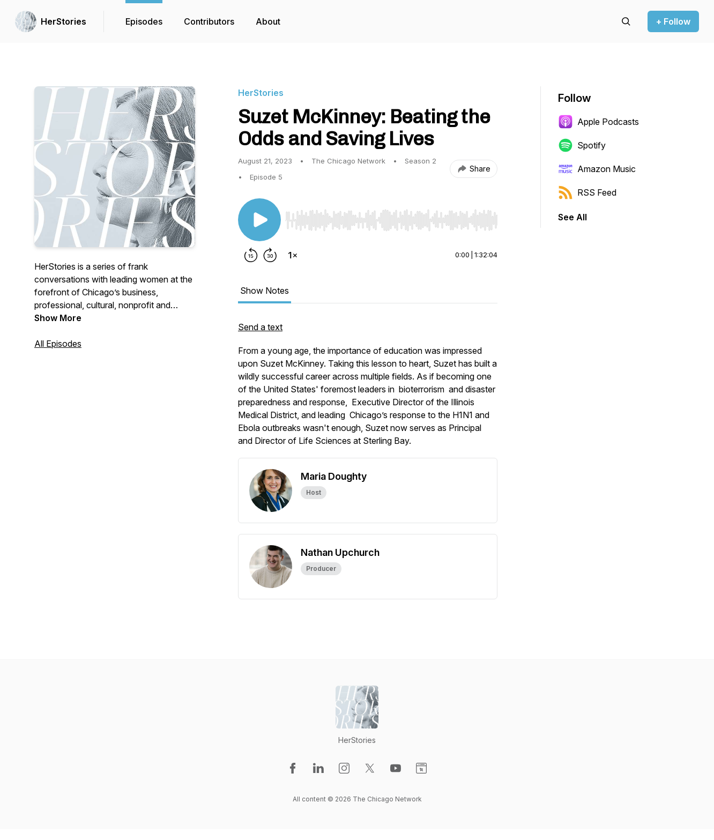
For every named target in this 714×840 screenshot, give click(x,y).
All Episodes (57, 343)
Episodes (143, 21)
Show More (57, 318)
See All (572, 217)
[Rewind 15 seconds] (250, 255)
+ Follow (673, 21)
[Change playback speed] (292, 255)
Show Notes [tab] (264, 290)
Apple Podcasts (598, 121)
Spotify (582, 145)
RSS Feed (587, 192)
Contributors (209, 21)
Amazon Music (597, 168)
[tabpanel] (367, 389)
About (268, 21)
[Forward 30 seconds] (270, 255)
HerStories (63, 21)
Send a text (260, 327)
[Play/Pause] (259, 219)
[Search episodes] (626, 21)
